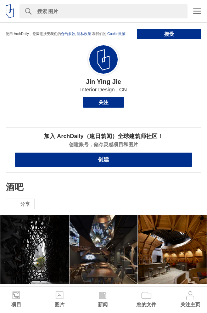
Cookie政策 (116, 34)
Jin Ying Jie (103, 81)
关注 (103, 102)
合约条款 (68, 34)
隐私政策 (84, 34)
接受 (169, 34)
